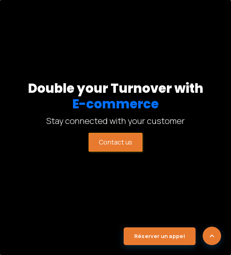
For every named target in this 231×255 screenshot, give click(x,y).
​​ (115, 142)
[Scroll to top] (212, 236)
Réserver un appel (159, 236)
